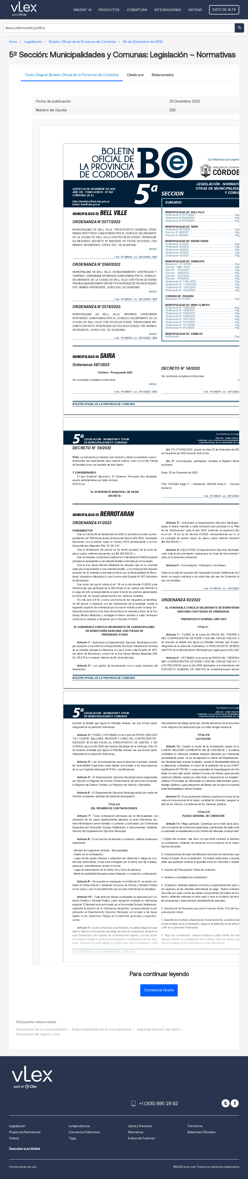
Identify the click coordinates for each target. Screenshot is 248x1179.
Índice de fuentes (141, 1138)
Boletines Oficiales (201, 1132)
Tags (72, 1138)
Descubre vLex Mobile (24, 1149)
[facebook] (235, 1103)
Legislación (17, 1126)
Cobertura (137, 10)
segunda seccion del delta (158, 1029)
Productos (109, 10)
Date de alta (224, 10)
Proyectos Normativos (24, 1132)
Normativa (135, 1132)
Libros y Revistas (140, 1126)
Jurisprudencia (79, 1126)
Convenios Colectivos (84, 1132)
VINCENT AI (82, 10)
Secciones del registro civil (37, 1034)
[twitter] (226, 1103)
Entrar (195, 10)
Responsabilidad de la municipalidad (101, 1029)
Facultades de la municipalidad (41, 1029)
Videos (14, 1138)
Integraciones (167, 10)
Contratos (195, 1126)
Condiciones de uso (22, 1166)
